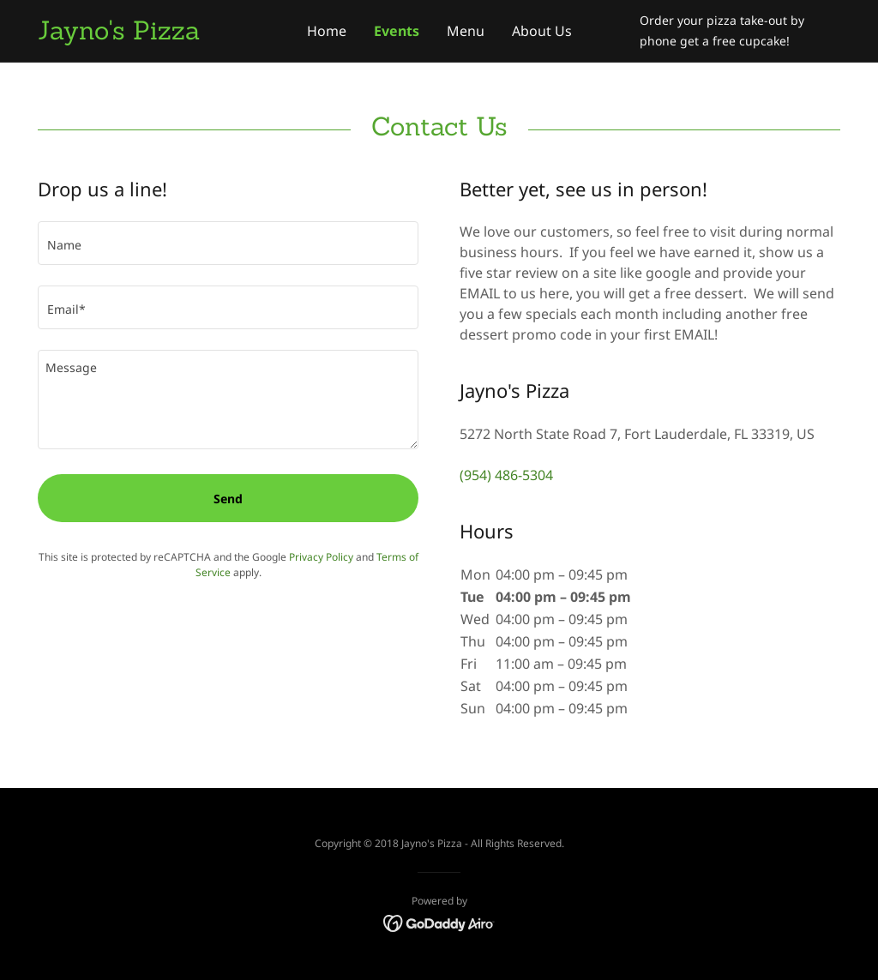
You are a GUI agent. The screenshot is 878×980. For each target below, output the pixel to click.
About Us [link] (542, 30)
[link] (138, 34)
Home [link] (326, 30)
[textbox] (228, 243)
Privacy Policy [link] (321, 557)
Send (228, 498)
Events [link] (396, 30)
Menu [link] (465, 30)
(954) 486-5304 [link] (506, 475)
